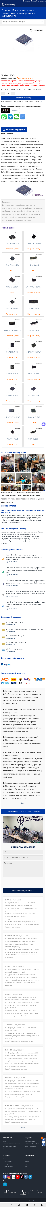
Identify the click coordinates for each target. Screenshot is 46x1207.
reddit (13, 1177)
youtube (18, 1177)
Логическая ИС (9, 13)
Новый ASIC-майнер (30, 1141)
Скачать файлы (7, 1161)
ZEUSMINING (8, 4)
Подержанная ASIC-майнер (32, 1144)
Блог (26, 1166)
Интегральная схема (22, 10)
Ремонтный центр (8, 1166)
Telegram (30, 1177)
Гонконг (26, 1191)
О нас (4, 1141)
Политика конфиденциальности (11, 1144)
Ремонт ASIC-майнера (30, 1146)
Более (23, 803)
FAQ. (41, 102)
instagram (9, 1177)
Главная (6, 10)
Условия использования (9, 1146)
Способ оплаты (29, 1159)
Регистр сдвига (26, 13)
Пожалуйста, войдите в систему (23, 891)
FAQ (25, 1164)
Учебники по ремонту (8, 1159)
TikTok (22, 1177)
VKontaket (26, 1177)
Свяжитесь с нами (8, 1149)
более (23, 1128)
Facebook (5, 1177)
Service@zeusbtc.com (5, 1184)
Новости (27, 1161)
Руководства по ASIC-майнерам (11, 1164)
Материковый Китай (14, 1191)
